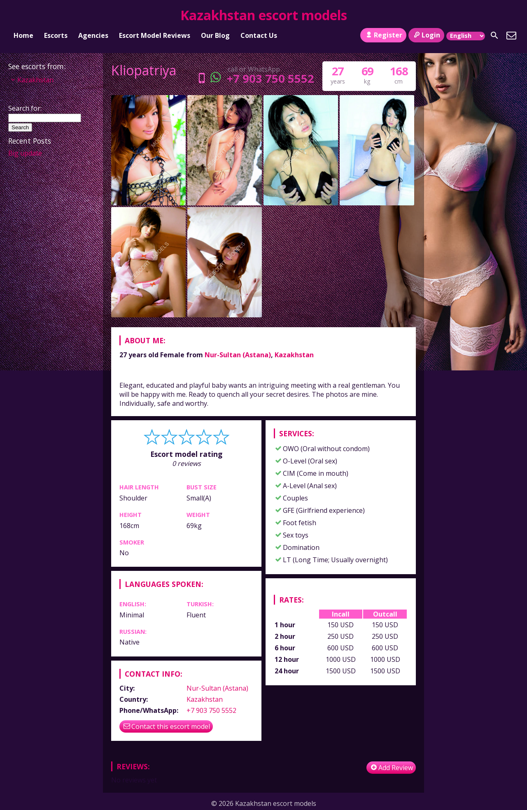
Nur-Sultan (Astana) (238, 354)
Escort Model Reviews (154, 35)
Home (23, 35)
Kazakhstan (294, 354)
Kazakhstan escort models (263, 15)
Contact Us (258, 35)
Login (426, 35)
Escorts (56, 35)
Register (383, 35)
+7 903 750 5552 (254, 78)
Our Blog (215, 35)
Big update (25, 153)
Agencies (93, 35)
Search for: (25, 108)
